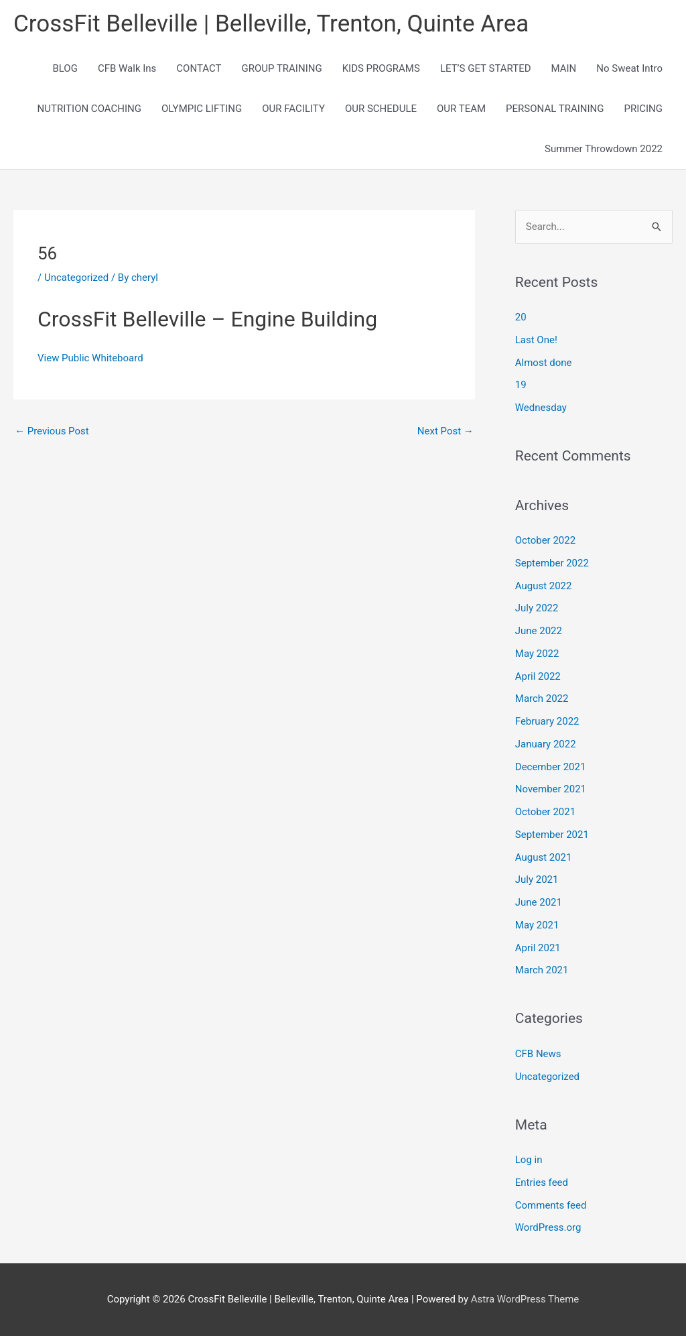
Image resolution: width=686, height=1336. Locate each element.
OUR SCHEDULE (381, 109)
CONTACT (198, 68)
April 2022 (538, 676)
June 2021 (538, 902)
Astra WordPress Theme (525, 1299)
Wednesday (541, 408)
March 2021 (542, 971)
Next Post (445, 431)
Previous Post (52, 431)
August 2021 (543, 857)
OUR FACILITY (293, 109)
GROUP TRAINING (281, 68)
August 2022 (543, 586)
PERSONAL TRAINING (555, 109)
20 (521, 317)
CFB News (538, 1054)
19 (521, 385)
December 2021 (550, 767)
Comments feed (551, 1205)
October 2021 (545, 812)
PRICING (643, 109)
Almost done (543, 363)
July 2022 (537, 609)
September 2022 (552, 563)
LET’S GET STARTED (485, 68)
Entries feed (541, 1182)
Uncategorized (76, 277)
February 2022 (547, 721)
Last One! (536, 340)
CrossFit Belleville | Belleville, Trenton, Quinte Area (271, 24)
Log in (529, 1160)
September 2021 (552, 835)
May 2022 (537, 654)
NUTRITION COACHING (89, 109)
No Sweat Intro (629, 68)
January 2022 (545, 744)
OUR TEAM (461, 109)
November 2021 (550, 790)
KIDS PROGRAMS (381, 68)
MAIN (564, 68)
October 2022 (545, 540)
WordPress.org (548, 1228)
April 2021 (538, 948)
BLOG (65, 68)
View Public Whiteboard (90, 358)
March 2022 (542, 699)
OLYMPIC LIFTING (201, 109)
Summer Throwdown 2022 (604, 149)
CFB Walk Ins (127, 68)
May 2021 (537, 925)
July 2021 (537, 880)
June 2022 (538, 631)
